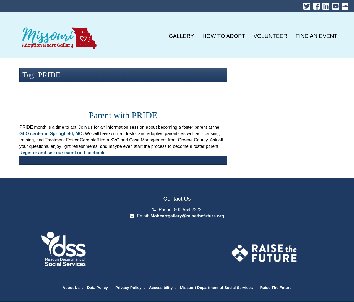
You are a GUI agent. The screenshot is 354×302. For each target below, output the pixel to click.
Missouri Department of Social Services (216, 287)
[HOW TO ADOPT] (223, 36)
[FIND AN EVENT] (316, 36)
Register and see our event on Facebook (62, 152)
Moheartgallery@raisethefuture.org (187, 216)
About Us (71, 287)
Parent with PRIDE (123, 115)
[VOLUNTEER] (270, 36)
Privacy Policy (128, 287)
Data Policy (97, 287)
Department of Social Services (63, 236)
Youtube (335, 5)
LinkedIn (325, 5)
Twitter (306, 5)
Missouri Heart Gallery (58, 24)
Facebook (316, 5)
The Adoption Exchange (264, 238)
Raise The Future (276, 287)
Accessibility (161, 287)
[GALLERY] (181, 36)
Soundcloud (345, 5)
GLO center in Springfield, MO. (51, 133)
